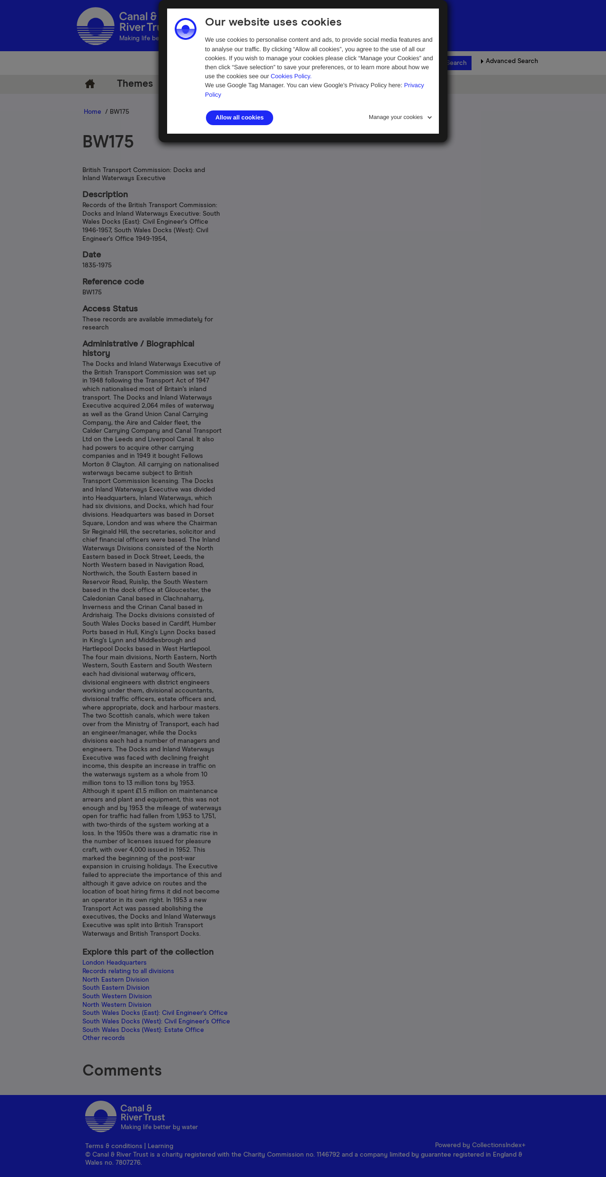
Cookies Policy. (291, 76)
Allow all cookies (239, 117)
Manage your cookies (396, 117)
